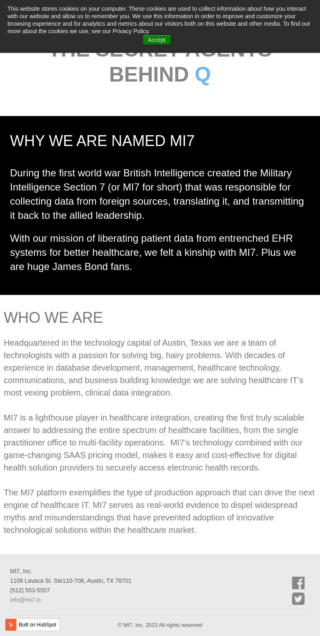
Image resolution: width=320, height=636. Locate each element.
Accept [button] (157, 40)
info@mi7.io (25, 599)
